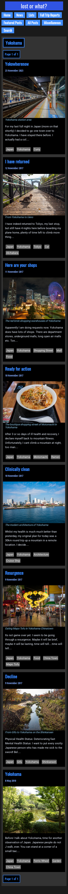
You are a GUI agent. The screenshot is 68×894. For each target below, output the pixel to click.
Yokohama (23, 149)
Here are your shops (21, 265)
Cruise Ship (13, 560)
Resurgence (14, 572)
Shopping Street (43, 350)
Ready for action (18, 368)
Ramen (55, 457)
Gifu (19, 762)
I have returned (17, 161)
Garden (56, 861)
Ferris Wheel (41, 861)
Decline (11, 676)
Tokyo (37, 246)
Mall (59, 350)
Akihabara (12, 253)
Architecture (41, 554)
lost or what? (34, 6)
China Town (51, 658)
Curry (37, 149)
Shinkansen (49, 762)
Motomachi (41, 457)
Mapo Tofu (12, 664)
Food (9, 356)
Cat (47, 246)
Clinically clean (17, 469)
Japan (9, 149)
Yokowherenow (17, 64)
